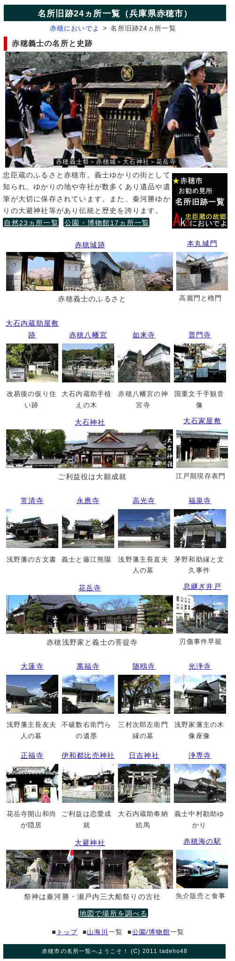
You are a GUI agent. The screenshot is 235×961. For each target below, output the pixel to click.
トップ (67, 932)
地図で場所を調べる (113, 913)
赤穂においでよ (75, 28)
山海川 (98, 932)
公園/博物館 (151, 932)
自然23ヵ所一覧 (31, 223)
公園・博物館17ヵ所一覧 (106, 223)
